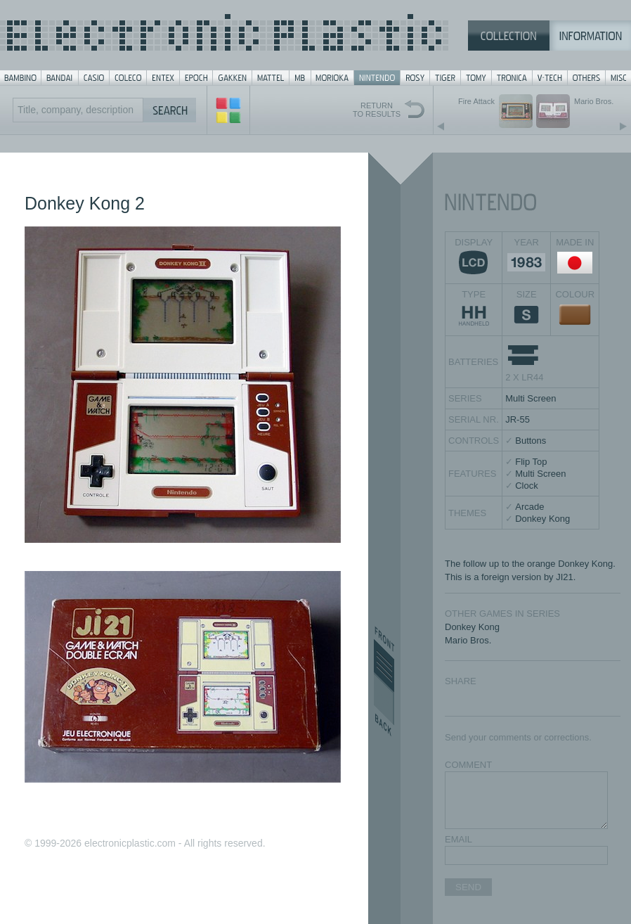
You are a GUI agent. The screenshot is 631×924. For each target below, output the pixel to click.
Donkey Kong (542, 518)
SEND (468, 887)
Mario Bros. (468, 640)
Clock (526, 485)
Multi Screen (530, 398)
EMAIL (458, 839)
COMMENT (468, 764)
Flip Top (531, 461)
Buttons (530, 440)
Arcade (529, 506)
